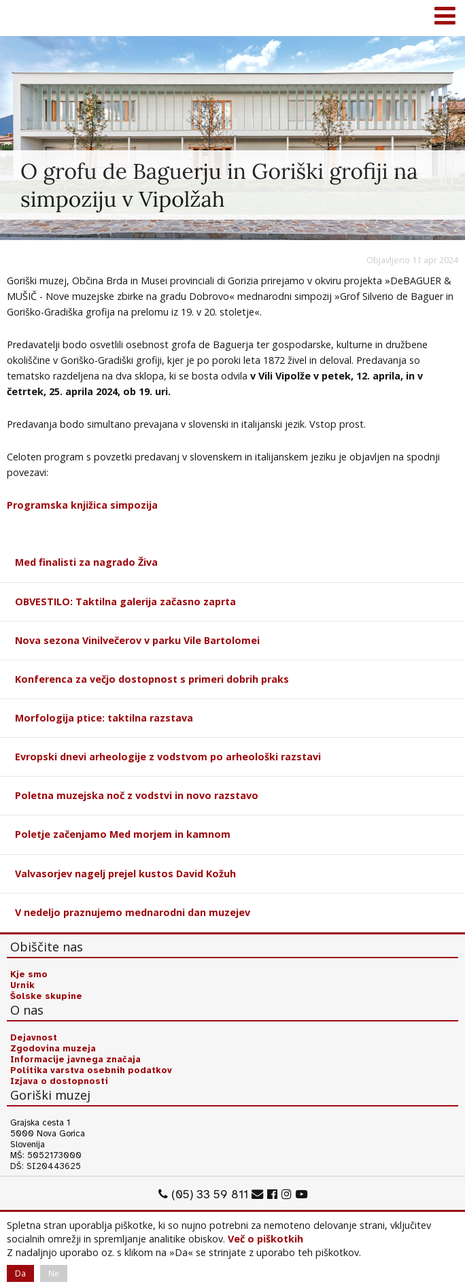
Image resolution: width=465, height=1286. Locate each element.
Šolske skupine (46, 996)
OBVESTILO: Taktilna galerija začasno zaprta (125, 601)
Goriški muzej (27, 17)
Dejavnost (33, 1037)
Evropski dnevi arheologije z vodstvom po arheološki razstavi (168, 756)
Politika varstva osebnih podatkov (91, 1070)
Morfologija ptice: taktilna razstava (104, 717)
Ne (53, 1273)
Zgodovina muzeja (53, 1048)
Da (20, 1273)
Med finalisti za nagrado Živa (86, 562)
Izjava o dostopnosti (59, 1081)
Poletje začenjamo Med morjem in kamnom (122, 834)
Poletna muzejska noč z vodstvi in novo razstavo (136, 795)
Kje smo (29, 974)
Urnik (22, 985)
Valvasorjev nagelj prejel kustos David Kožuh (125, 873)
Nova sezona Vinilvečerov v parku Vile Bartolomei (137, 640)
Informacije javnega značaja (75, 1059)
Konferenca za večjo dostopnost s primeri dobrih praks (152, 679)
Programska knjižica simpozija (82, 504)
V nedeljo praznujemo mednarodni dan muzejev (132, 912)
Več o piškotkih (265, 1238)
